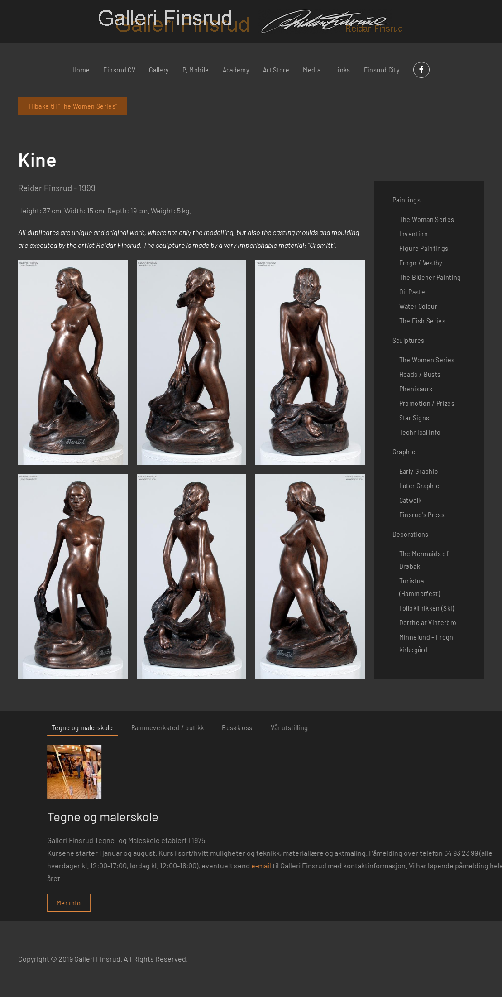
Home (81, 69)
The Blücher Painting (430, 277)
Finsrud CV (119, 69)
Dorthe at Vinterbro (428, 622)
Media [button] (311, 69)
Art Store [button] (276, 69)
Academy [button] (236, 69)
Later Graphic (419, 485)
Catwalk (410, 500)
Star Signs (414, 417)
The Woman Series (426, 219)
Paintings (406, 199)
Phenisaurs (416, 388)
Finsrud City (382, 69)
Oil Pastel (413, 291)
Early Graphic (418, 471)
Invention (413, 233)
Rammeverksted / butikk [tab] (438, 727)
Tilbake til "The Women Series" (73, 105)
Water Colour (418, 306)
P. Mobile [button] (195, 69)
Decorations (410, 534)
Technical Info (420, 432)
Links (342, 69)
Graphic (403, 451)
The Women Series (427, 359)
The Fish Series (422, 320)
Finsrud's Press (422, 514)
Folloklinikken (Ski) (426, 607)
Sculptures (408, 340)
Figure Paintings (424, 248)
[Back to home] (251, 21)
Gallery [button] (159, 69)
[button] (73, 362)
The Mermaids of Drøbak (424, 559)
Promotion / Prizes (426, 403)
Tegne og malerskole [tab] (353, 727)
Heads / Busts (420, 374)
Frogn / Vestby (421, 262)
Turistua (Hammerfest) (419, 586)
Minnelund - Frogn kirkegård (426, 643)
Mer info (340, 902)
